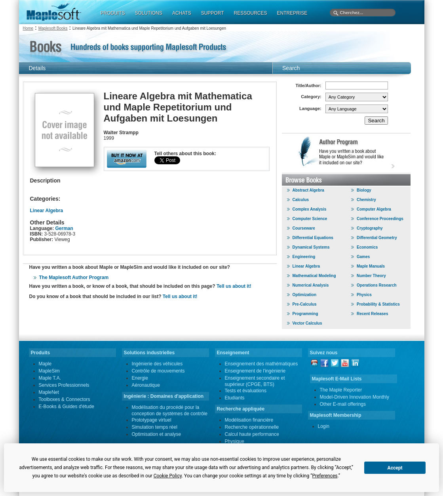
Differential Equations (313, 238)
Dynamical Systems (311, 247)
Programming (305, 314)
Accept (395, 468)
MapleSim (49, 371)
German (64, 228)
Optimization (305, 295)
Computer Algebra (374, 209)
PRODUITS (113, 13)
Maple (45, 364)
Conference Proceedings (380, 219)
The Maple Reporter (341, 390)
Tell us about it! (234, 286)
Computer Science (310, 219)
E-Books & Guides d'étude (66, 406)
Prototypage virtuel (151, 420)
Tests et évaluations (245, 390)
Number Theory (371, 276)
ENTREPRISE (292, 13)
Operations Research (377, 285)
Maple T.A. (50, 378)
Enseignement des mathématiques (261, 364)
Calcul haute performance (252, 434)
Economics (367, 247)
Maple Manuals (371, 266)
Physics (364, 295)
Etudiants (235, 398)
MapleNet (49, 392)
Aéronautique (146, 385)
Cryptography (370, 228)
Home (28, 28)
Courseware (304, 228)
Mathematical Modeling (314, 276)
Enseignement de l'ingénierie (255, 371)
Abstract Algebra (308, 190)
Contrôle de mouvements (158, 371)
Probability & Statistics (378, 304)
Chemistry (366, 200)
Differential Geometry (377, 238)
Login (323, 426)
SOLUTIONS (148, 13)
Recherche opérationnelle (252, 427)
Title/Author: (308, 85)
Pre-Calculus (305, 304)
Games (363, 257)
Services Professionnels (64, 385)
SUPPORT (212, 13)
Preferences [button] (324, 476)
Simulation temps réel (154, 427)
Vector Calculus (307, 323)
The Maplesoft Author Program (74, 277)
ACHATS (181, 13)
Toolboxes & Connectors (64, 399)
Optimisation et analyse (156, 434)
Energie (140, 378)
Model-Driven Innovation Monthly (354, 397)
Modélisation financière (249, 420)
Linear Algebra (46, 210)
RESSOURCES (250, 13)
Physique (234, 441)
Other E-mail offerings (343, 404)
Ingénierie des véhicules (157, 364)
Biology (364, 190)
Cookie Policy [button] (168, 476)
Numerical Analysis (311, 285)
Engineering (304, 257)
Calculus (301, 200)
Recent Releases (372, 314)
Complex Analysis (310, 209)
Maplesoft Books (53, 28)
